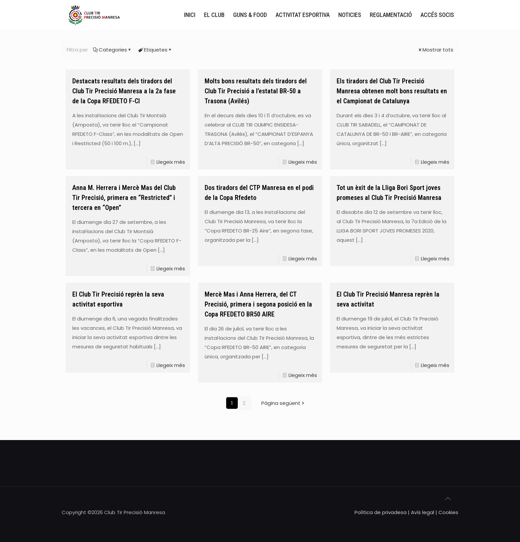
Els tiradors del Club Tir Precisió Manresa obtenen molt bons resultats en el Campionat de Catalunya (392, 91)
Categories (112, 49)
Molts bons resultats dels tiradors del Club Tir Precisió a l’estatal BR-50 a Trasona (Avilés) (256, 91)
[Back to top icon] (451, 501)
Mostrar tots (435, 49)
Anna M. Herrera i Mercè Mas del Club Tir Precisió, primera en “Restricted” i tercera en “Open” (124, 198)
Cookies (448, 512)
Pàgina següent (283, 403)
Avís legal (422, 512)
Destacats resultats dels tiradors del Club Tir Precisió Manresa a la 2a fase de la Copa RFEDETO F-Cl (124, 91)
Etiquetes (155, 49)
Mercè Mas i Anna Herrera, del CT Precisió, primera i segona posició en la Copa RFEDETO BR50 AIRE (258, 304)
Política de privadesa (381, 512)
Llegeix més (171, 161)
